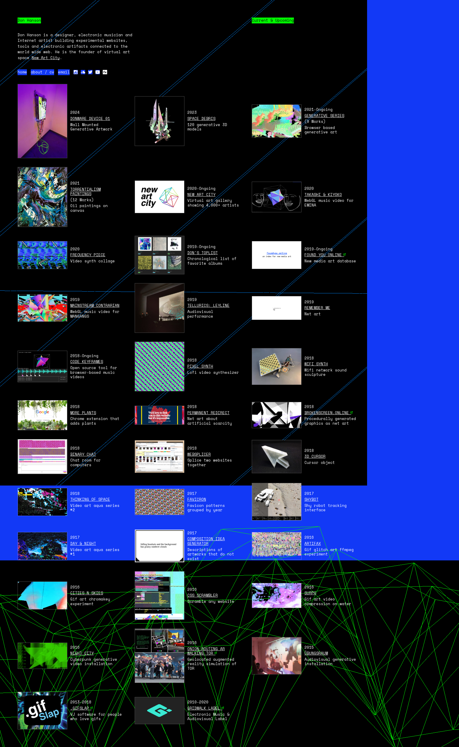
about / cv (42, 72)
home (22, 72)
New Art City (46, 58)
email (64, 72)
